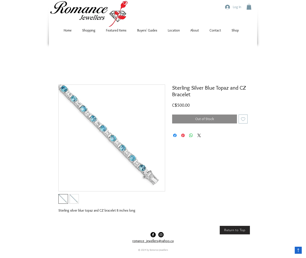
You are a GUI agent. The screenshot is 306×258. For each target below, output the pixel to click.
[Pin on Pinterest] (183, 135)
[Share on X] (199, 135)
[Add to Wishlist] (243, 119)
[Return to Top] (235, 230)
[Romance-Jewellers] (161, 234)
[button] (248, 7)
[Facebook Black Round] (153, 234)
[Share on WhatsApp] (191, 135)
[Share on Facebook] (174, 135)
